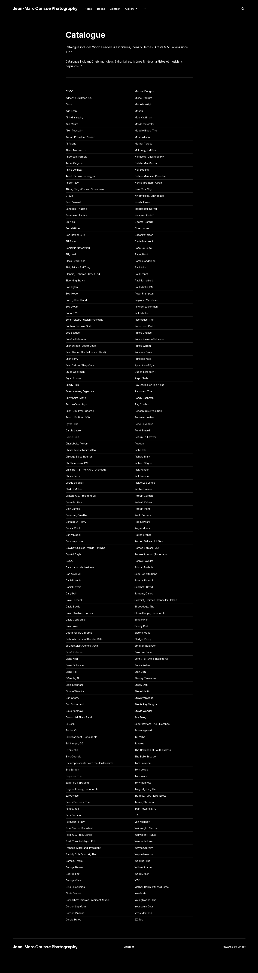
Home (88, 8)
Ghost (241, 947)
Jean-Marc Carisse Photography (45, 8)
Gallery (130, 8)
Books (101, 8)
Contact (115, 8)
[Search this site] (243, 9)
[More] (144, 9)
